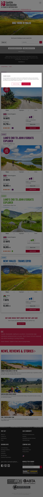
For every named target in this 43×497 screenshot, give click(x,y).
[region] (21, 80)
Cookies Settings (16, 83)
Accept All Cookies (26, 83)
